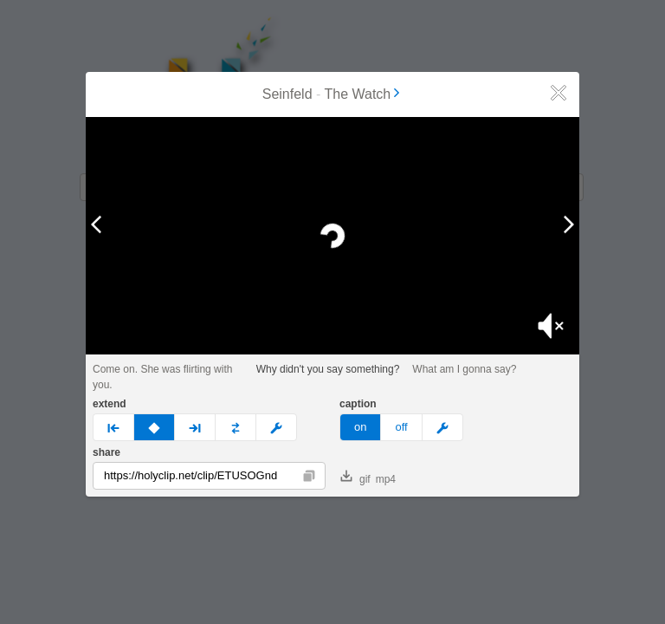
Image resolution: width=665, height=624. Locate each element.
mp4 (386, 479)
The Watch (364, 94)
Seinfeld (287, 94)
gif (355, 477)
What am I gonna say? (464, 369)
